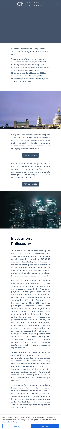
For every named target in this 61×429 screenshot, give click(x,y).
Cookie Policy (12, 422)
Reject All (16, 426)
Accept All (44, 426)
